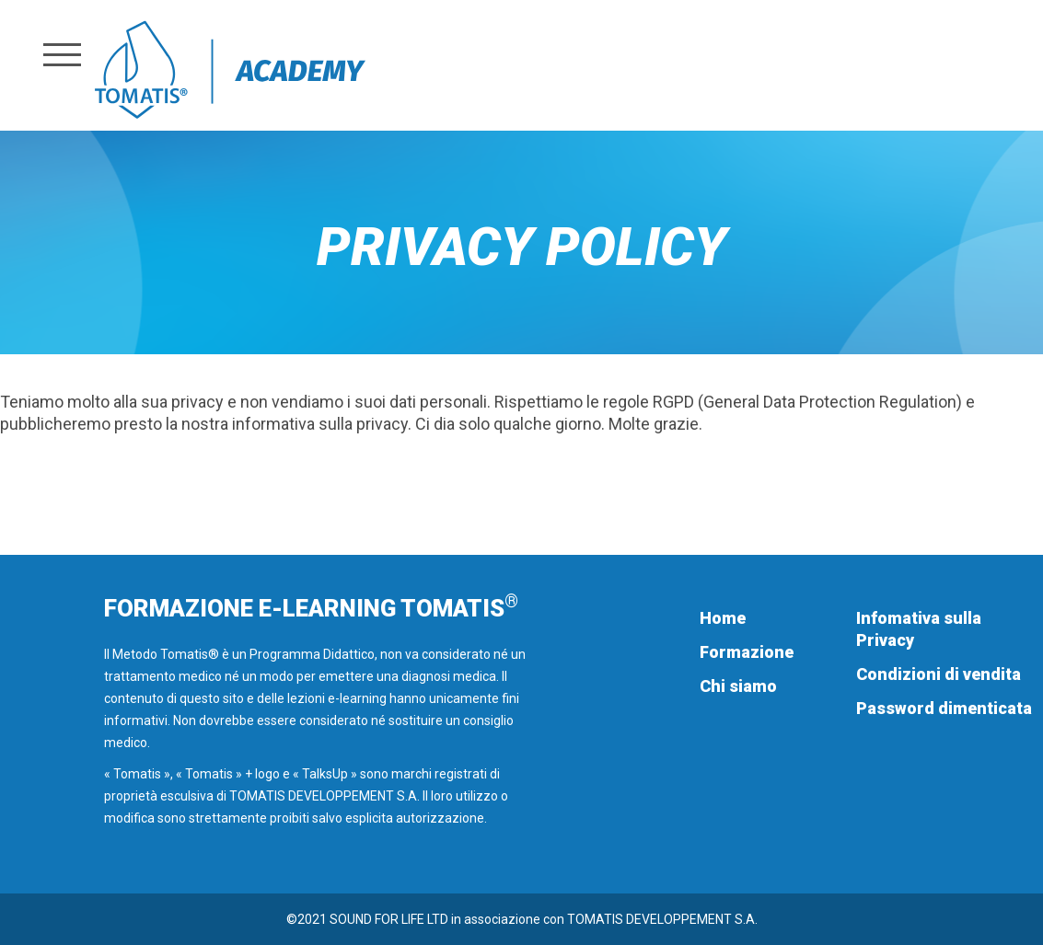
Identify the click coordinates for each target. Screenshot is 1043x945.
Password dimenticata (944, 708)
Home (723, 618)
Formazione (747, 652)
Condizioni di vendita (938, 674)
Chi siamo (738, 686)
